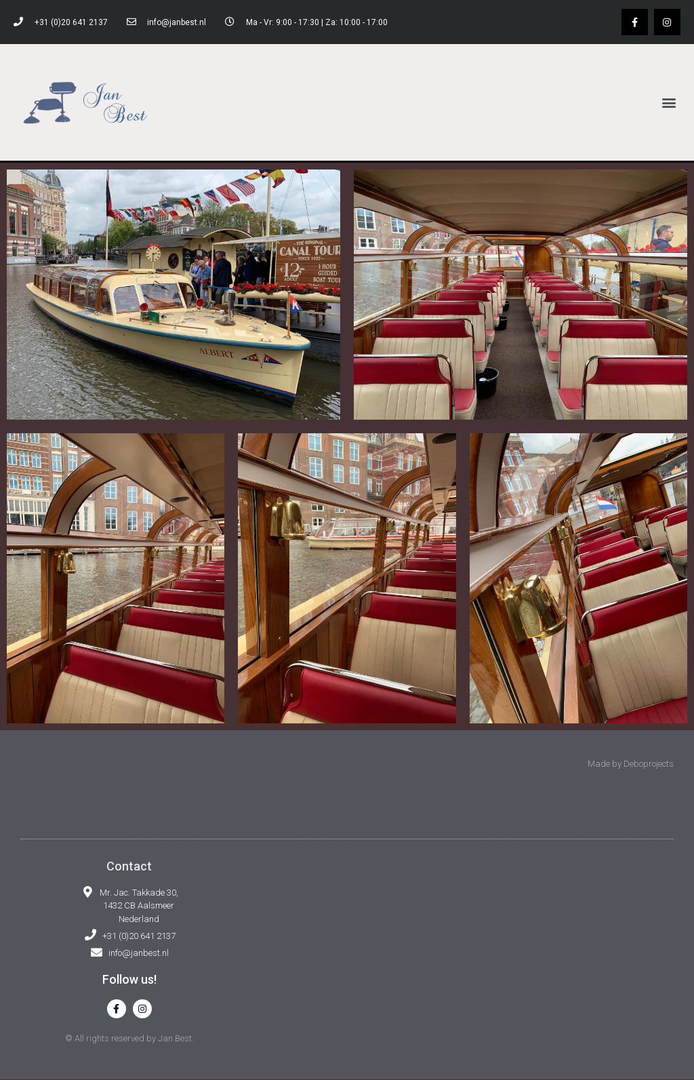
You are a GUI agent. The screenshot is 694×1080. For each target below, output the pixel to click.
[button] (669, 102)
